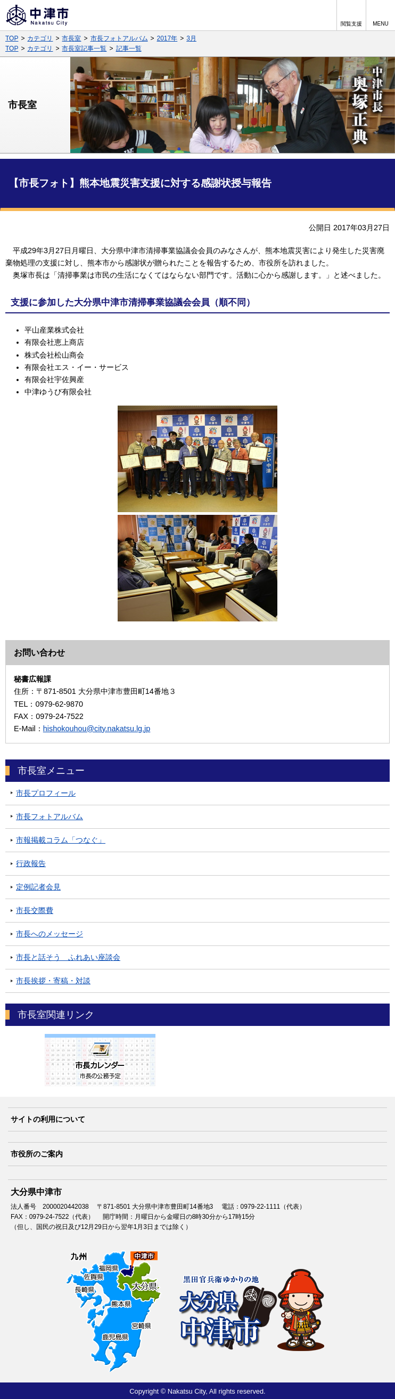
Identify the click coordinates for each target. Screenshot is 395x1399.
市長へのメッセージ (49, 933)
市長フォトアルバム (119, 38)
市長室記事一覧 (84, 48)
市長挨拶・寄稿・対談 (53, 980)
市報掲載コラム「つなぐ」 (60, 840)
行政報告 (31, 863)
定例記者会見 (38, 887)
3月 (191, 38)
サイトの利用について (48, 1119)
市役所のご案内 (37, 1154)
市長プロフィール (46, 793)
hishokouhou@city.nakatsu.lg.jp (97, 728)
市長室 (71, 38)
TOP (11, 38)
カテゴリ (40, 38)
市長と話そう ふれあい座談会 (68, 957)
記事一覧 (129, 48)
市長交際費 (34, 910)
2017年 (167, 38)
